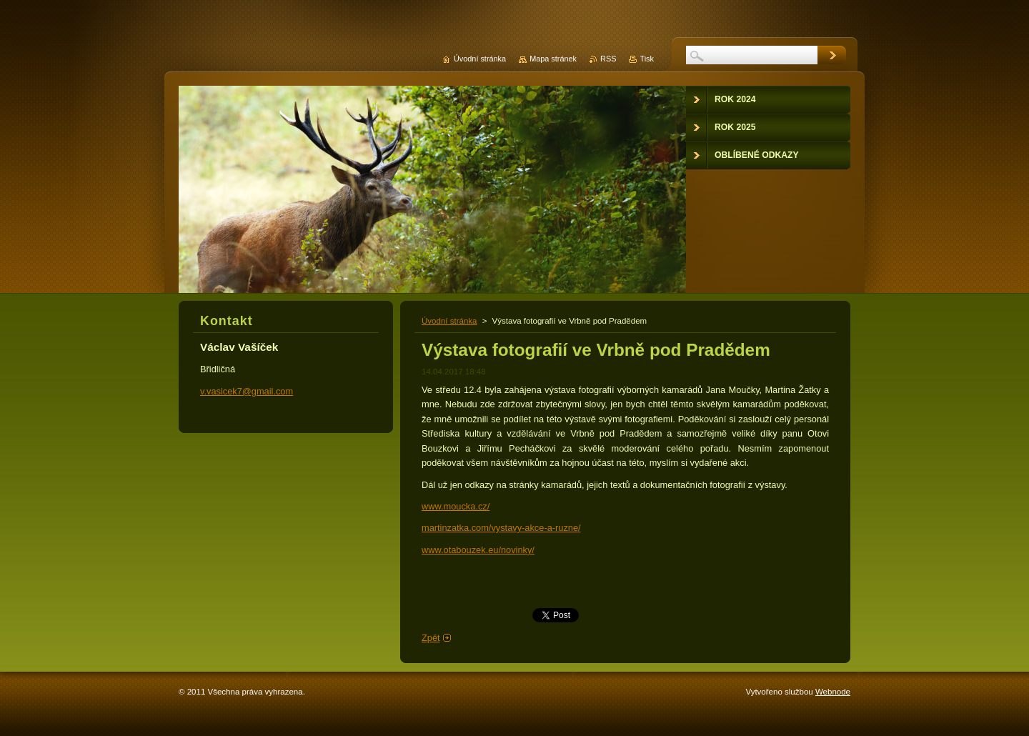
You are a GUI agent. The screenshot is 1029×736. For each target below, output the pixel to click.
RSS (608, 58)
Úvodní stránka (449, 321)
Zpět (431, 637)
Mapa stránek (553, 58)
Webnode (832, 691)
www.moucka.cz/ (455, 506)
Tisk (647, 58)
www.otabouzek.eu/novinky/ (478, 549)
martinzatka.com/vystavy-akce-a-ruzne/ (501, 527)
